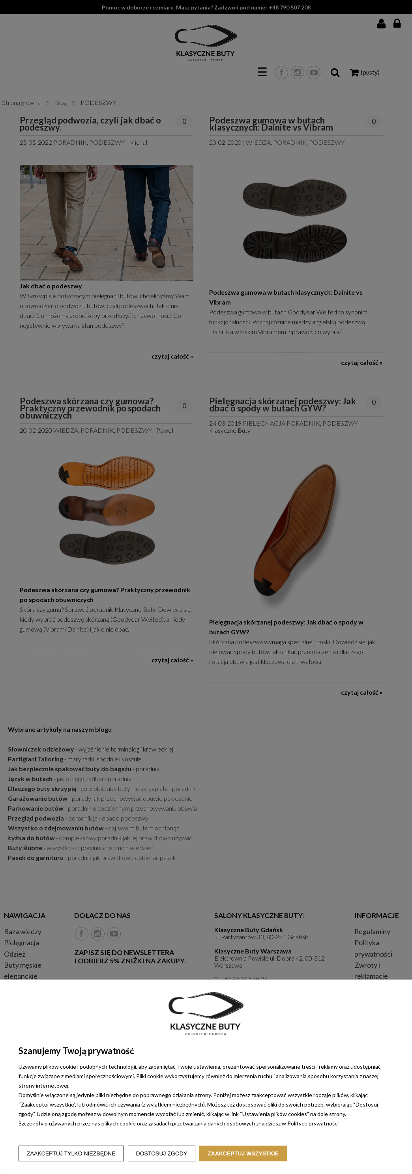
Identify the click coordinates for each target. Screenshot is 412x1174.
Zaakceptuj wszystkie (243, 1153)
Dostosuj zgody (161, 1153)
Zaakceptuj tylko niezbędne (71, 1153)
